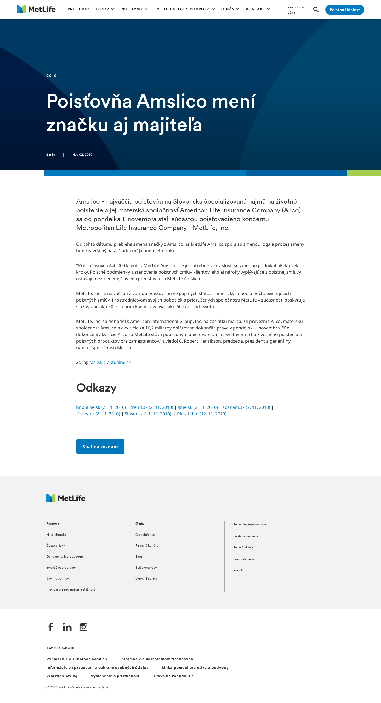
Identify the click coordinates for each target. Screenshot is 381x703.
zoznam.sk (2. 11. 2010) (246, 407)
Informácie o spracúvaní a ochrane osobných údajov (97, 668)
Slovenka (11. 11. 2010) (148, 414)
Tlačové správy (146, 567)
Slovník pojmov (57, 578)
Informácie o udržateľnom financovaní (157, 659)
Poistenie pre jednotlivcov (250, 524)
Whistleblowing (62, 676)
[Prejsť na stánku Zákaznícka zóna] (297, 9)
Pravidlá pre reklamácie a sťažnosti (71, 589)
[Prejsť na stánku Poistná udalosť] (344, 10)
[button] (90, 9)
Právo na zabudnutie (174, 676)
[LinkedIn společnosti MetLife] (67, 628)
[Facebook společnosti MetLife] (50, 628)
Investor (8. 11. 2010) (98, 414)
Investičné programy (61, 567)
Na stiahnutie (56, 535)
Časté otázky (55, 546)
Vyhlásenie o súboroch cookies (76, 659)
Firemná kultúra (146, 546)
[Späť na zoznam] (100, 446)
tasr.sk (96, 362)
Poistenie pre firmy (246, 536)
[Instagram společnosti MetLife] (83, 628)
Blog (138, 557)
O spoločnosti (145, 535)
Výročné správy (146, 578)
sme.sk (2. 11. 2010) (198, 407)
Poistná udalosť (243, 547)
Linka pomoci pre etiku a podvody (195, 668)
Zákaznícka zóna (244, 559)
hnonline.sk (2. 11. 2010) (101, 407)
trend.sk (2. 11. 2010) (151, 407)
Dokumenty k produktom (64, 557)
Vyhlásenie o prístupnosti (116, 676)
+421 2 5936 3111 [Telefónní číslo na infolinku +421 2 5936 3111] (60, 648)
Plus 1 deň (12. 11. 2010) (201, 414)
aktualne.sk (119, 362)
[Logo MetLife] (65, 501)
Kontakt (239, 570)
